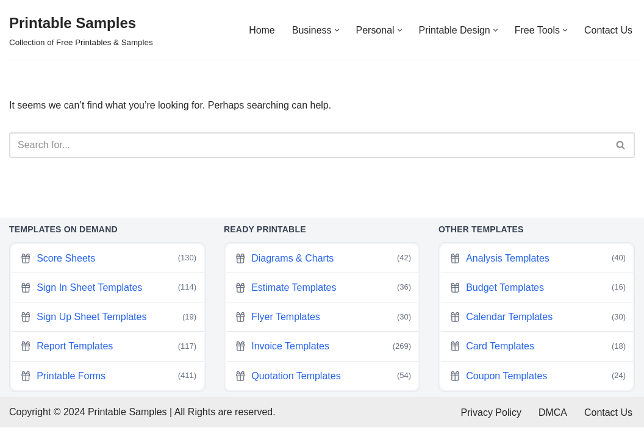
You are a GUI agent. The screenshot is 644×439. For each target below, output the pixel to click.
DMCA (552, 423)
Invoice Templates (323, 358)
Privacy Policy (490, 423)
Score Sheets (108, 269)
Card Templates (537, 358)
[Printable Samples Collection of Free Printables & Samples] (81, 30)
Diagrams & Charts (323, 269)
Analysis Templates (537, 269)
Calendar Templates (537, 328)
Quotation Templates (323, 387)
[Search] (308, 145)
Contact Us (608, 30)
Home (261, 30)
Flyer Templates (323, 328)
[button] (336, 30)
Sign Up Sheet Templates (108, 328)
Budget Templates (537, 298)
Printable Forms (108, 387)
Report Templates (108, 358)
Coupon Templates (537, 387)
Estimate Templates (323, 298)
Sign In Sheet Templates (108, 298)
